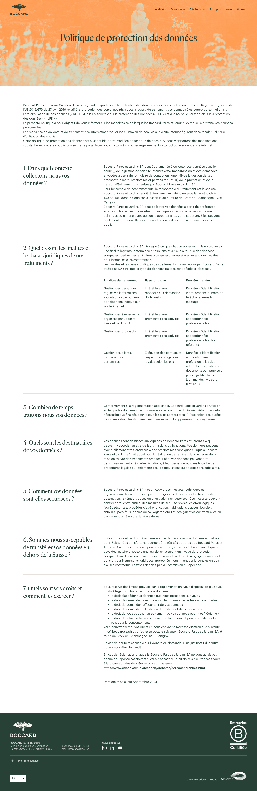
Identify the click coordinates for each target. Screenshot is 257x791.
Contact (242, 9)
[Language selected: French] (18, 778)
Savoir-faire (178, 9)
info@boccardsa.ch (78, 748)
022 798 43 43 (81, 745)
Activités (160, 9)
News (229, 9)
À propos (215, 9)
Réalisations (197, 9)
